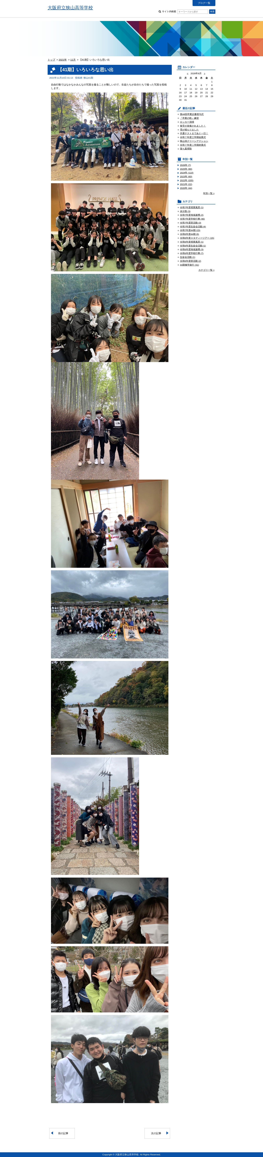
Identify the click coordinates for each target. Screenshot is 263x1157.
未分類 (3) (185, 211)
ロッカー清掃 (187, 122)
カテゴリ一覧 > (206, 270)
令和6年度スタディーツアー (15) (197, 238)
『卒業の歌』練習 (189, 118)
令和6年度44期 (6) (189, 234)
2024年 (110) (186, 172)
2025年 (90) (186, 169)
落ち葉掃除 (186, 148)
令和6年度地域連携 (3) (191, 249)
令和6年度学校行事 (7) (191, 253)
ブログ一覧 (204, 3)
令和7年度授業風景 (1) (191, 207)
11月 (73, 59)
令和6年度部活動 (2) (190, 261)
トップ (51, 59)
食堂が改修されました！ (193, 126)
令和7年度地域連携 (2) (191, 215)
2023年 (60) (186, 176)
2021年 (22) (186, 184)
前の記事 (63, 1133)
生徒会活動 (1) (187, 257)
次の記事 (156, 1133)
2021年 (63, 59)
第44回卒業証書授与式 (192, 114)
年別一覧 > (209, 193)
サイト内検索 (184, 11)
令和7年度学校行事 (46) (192, 219)
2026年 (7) (185, 165)
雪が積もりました (189, 129)
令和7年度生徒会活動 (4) (193, 226)
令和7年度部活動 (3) (190, 222)
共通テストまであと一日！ (194, 133)
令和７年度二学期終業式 (193, 145)
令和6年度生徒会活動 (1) (193, 245)
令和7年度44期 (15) (190, 230)
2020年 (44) (186, 188)
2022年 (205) (186, 180)
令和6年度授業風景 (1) (191, 242)
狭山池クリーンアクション (194, 141)
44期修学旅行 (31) (189, 265)
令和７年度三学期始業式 (193, 137)
